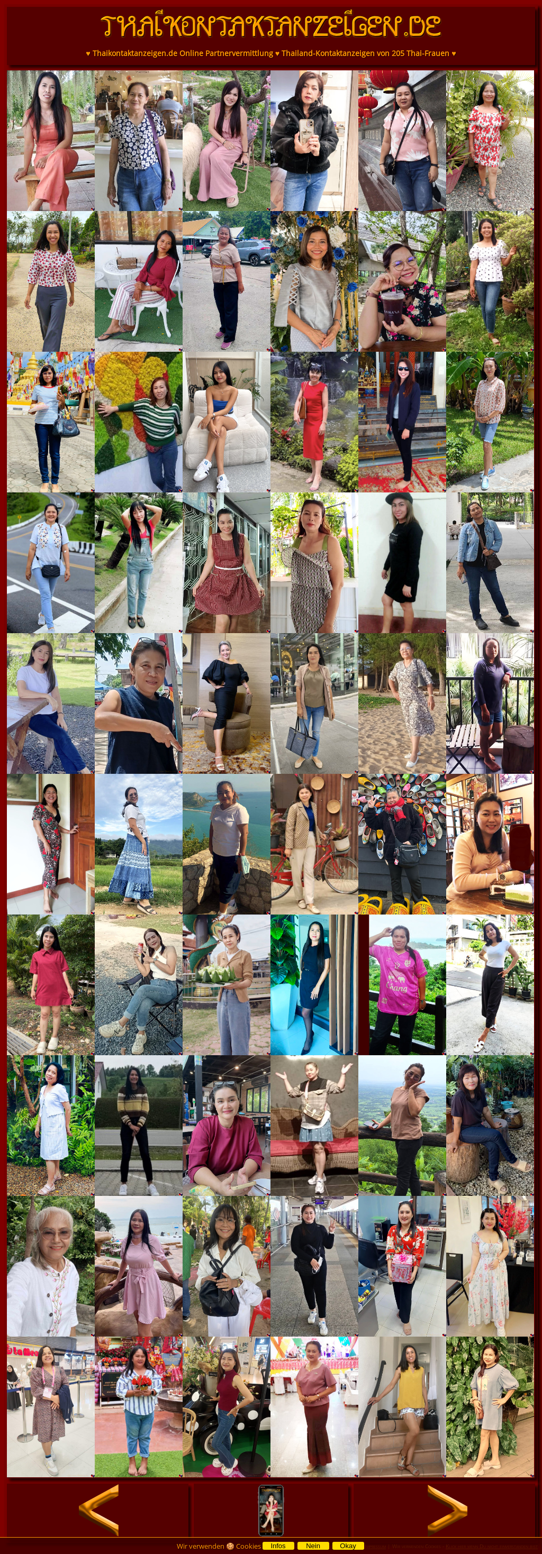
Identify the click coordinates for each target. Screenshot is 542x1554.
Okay (348, 1546)
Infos (277, 1546)
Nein (313, 1546)
